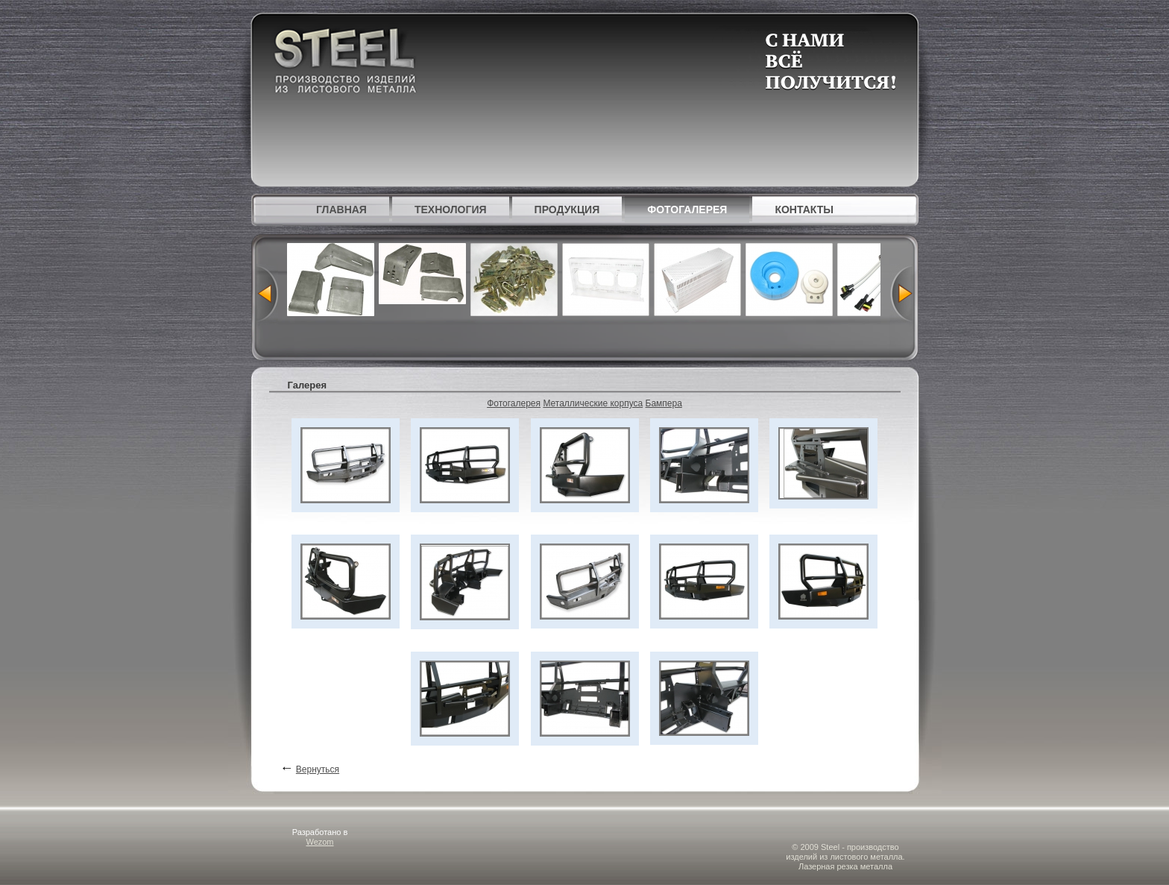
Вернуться (317, 769)
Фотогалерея (687, 209)
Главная (341, 209)
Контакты (804, 209)
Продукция (567, 209)
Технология (451, 209)
